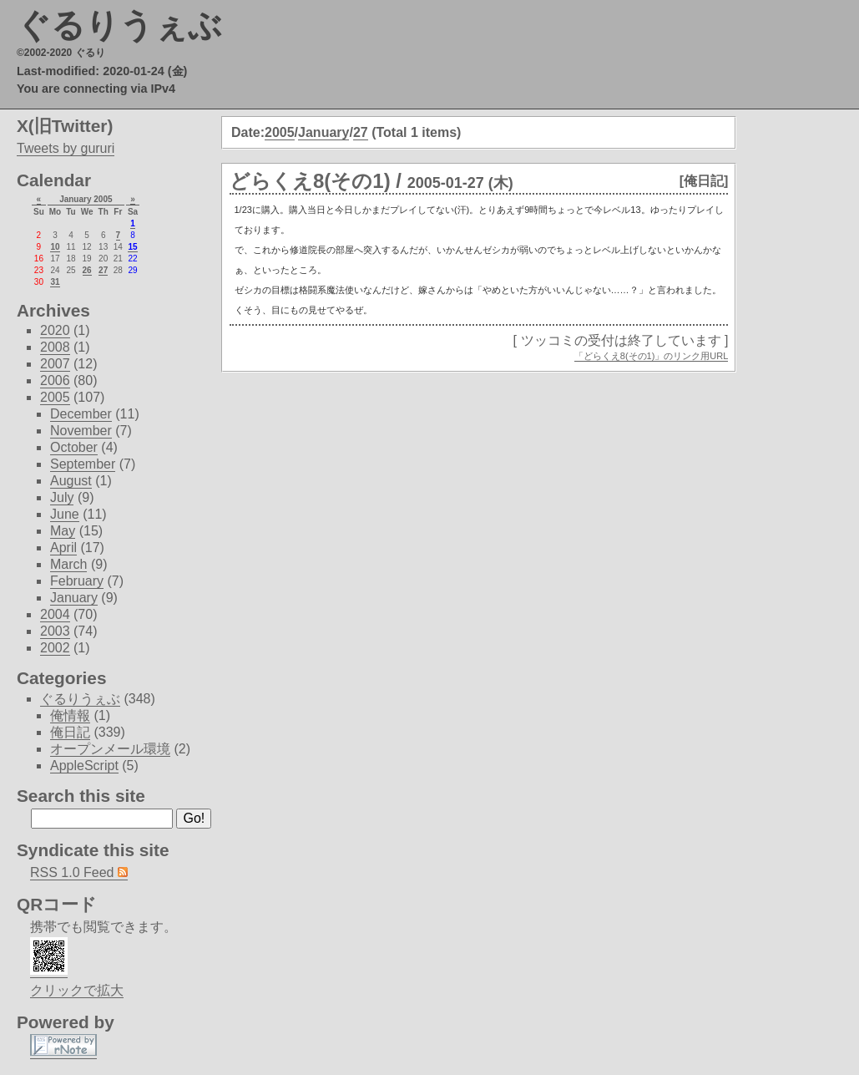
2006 (55, 380)
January (323, 132)
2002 (55, 648)
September (82, 464)
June (64, 514)
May (62, 531)
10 (54, 246)
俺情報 (70, 715)
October (74, 447)
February (77, 581)
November (81, 430)
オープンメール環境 (110, 749)
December (81, 414)
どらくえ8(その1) (310, 181)
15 (132, 246)
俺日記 (70, 732)
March (68, 564)
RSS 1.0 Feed (79, 872)
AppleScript (84, 765)
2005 (280, 132)
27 (360, 132)
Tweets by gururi (65, 148)
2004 (55, 614)
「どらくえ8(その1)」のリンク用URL (651, 356)
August (71, 481)
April (63, 547)
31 (54, 281)
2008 (55, 347)
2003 (55, 631)
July (61, 497)
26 (87, 270)
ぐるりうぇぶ (119, 25)
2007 (55, 364)
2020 (55, 330)
